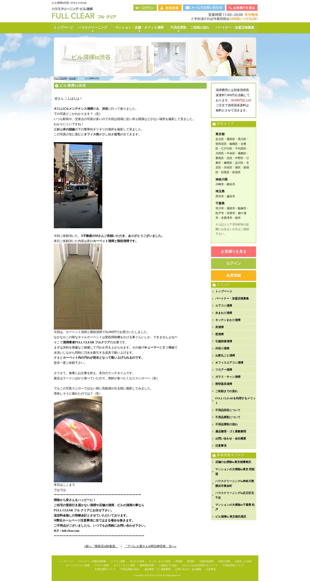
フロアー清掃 (223, 369)
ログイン (233, 263)
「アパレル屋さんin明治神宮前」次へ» (150, 546)
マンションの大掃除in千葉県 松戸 (235, 507)
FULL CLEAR (155, 575)
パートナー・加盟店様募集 (232, 298)
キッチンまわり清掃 (227, 320)
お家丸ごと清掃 (225, 355)
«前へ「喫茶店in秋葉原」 (101, 546)
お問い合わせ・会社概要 (230, 438)
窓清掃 (219, 334)
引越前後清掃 (223, 341)
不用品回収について (227, 410)
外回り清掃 (222, 348)
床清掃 (219, 327)
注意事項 (220, 445)
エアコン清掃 (223, 305)
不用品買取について (227, 417)
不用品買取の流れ (226, 424)
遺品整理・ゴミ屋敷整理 (230, 431)
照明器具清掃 (223, 383)
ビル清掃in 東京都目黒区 (230, 516)
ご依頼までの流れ (226, 391)
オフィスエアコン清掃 (229, 362)
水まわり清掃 (223, 312)
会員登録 (233, 275)
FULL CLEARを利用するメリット (235, 401)
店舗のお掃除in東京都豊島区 (233, 462)
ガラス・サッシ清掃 (227, 376)
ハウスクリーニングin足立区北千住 (234, 495)
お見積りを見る (233, 252)
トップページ (223, 291)
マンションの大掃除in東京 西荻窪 (235, 472)
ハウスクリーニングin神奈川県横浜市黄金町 (234, 483)
